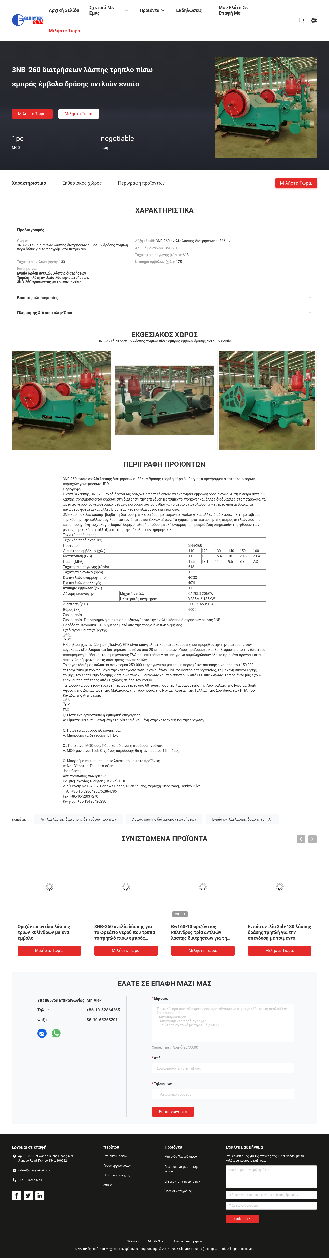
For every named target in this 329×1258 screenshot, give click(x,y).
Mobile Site (155, 1241)
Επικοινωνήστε (173, 1111)
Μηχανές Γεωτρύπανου (180, 1156)
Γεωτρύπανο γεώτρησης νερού (181, 1169)
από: (157, 1058)
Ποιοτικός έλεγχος (116, 1175)
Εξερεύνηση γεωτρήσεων (182, 1181)
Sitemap (133, 1241)
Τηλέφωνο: (163, 1084)
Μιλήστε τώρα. (32, 113)
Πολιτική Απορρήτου (187, 1241)
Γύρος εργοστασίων (117, 1166)
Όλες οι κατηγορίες (178, 1191)
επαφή (108, 1185)
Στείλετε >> (242, 1219)
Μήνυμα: (161, 998)
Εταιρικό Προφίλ (115, 1156)
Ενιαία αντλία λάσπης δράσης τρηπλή (242, 819)
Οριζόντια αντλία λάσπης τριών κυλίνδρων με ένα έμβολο (44, 932)
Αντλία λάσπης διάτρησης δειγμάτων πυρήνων (78, 819)
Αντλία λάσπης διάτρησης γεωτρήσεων (164, 819)
